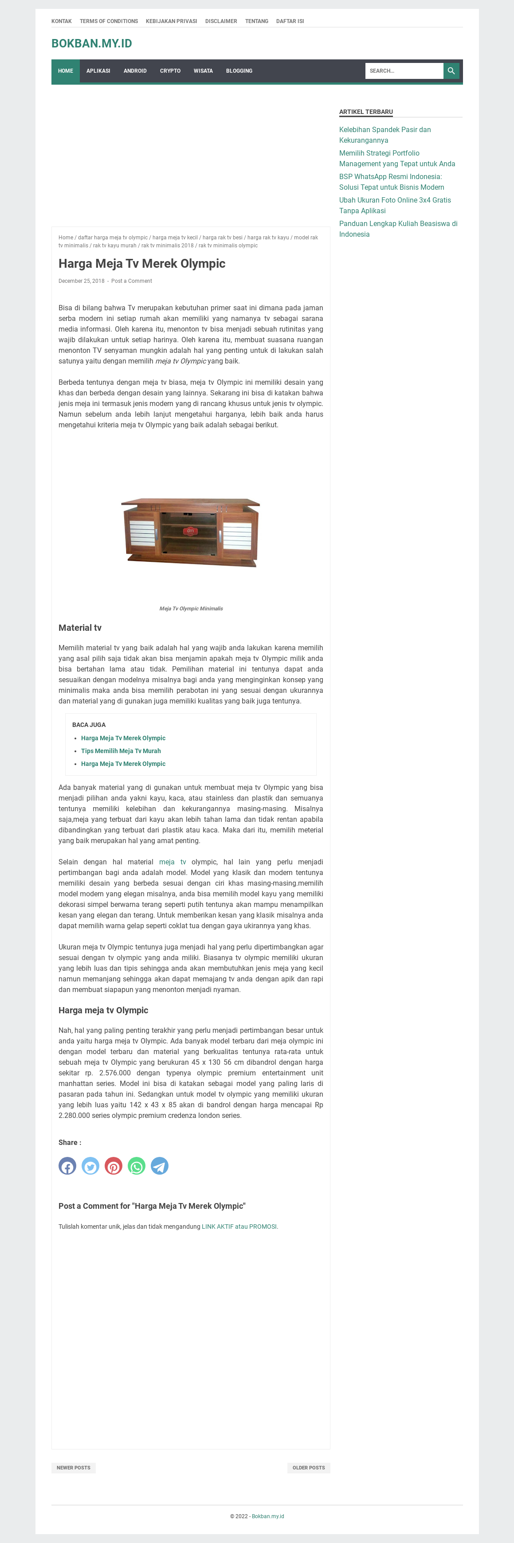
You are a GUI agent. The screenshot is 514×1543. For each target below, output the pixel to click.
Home (65, 71)
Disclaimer (221, 21)
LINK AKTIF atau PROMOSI (239, 1226)
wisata (203, 71)
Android (135, 71)
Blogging (239, 71)
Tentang (256, 21)
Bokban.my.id (91, 43)
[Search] (404, 71)
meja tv (172, 862)
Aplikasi (98, 71)
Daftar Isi (290, 21)
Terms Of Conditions (109, 21)
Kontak (61, 21)
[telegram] (160, 1166)
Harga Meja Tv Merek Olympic (123, 738)
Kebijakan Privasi (171, 21)
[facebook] (67, 1166)
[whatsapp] (136, 1166)
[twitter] (90, 1166)
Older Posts (309, 1468)
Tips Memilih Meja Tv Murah (121, 750)
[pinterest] (113, 1166)
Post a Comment (131, 281)
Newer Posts (73, 1468)
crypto (170, 71)
